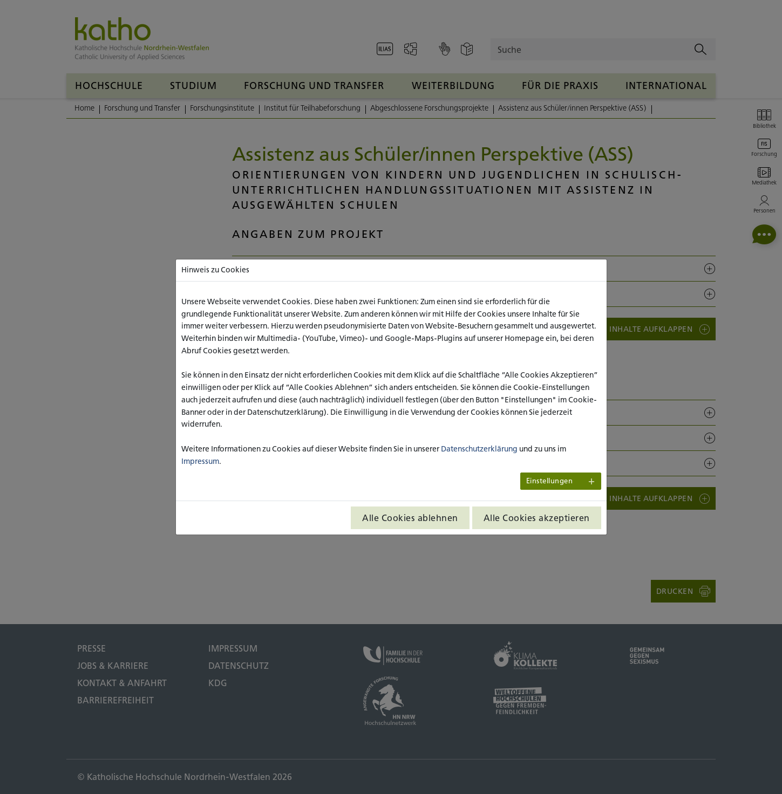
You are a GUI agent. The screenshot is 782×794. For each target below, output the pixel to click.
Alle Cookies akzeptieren (537, 517)
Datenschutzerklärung (479, 449)
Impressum (200, 461)
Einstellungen (549, 480)
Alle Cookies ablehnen (410, 517)
